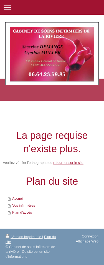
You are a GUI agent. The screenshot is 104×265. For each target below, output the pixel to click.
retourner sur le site (68, 163)
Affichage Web (87, 241)
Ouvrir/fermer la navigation (52, 7)
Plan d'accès (22, 212)
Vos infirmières (23, 206)
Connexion (90, 236)
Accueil (18, 199)
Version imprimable (24, 237)
